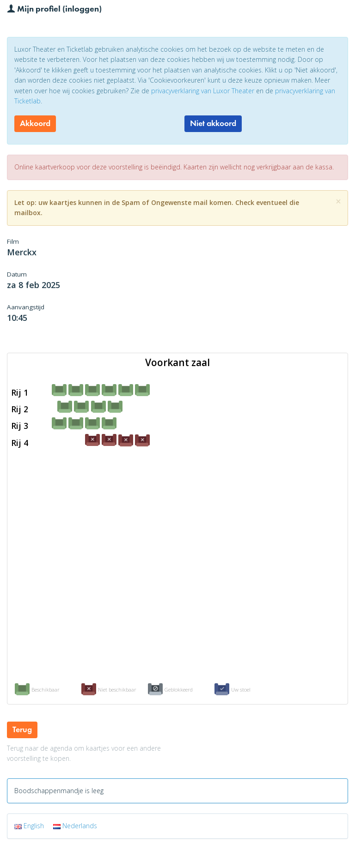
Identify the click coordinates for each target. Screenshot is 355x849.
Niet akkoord (213, 123)
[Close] (338, 201)
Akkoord (35, 123)
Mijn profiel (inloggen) (54, 8)
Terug (22, 729)
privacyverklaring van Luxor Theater (202, 90)
